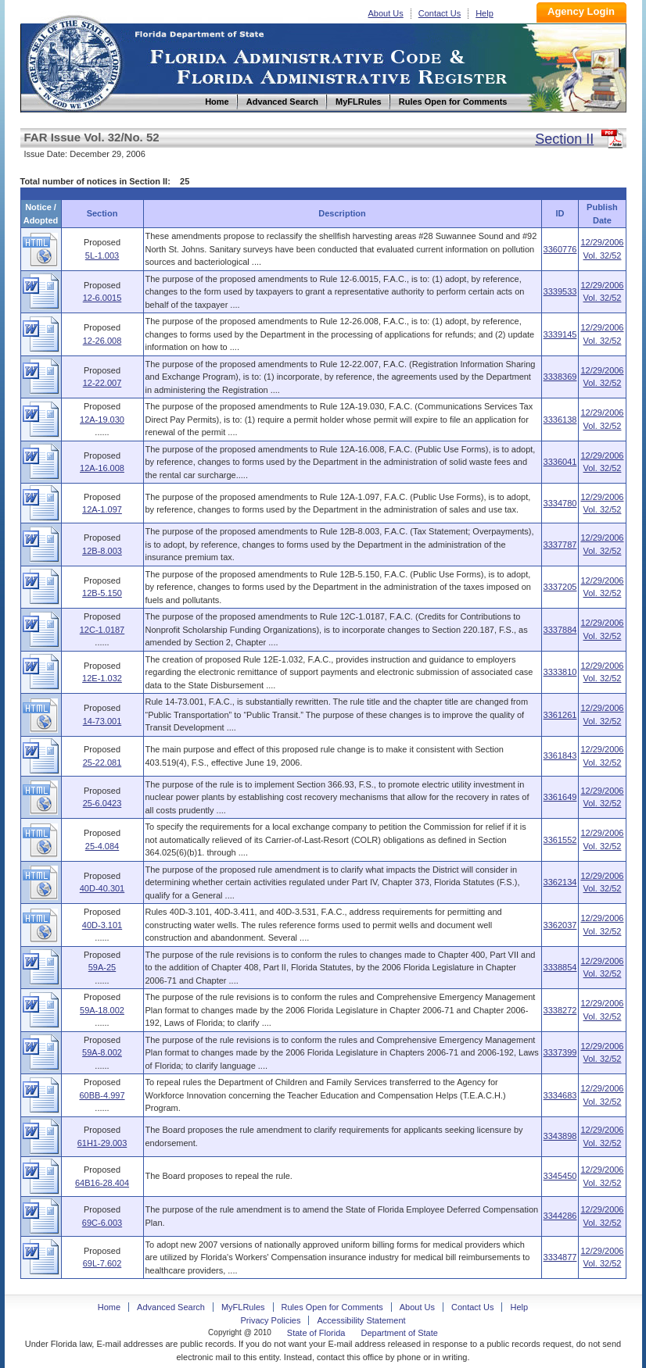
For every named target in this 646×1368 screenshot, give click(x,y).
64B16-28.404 (102, 1183)
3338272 (560, 1010)
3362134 (560, 882)
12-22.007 (102, 383)
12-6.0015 (102, 297)
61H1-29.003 (102, 1143)
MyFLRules (243, 1307)
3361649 (560, 797)
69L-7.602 (102, 1263)
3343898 (560, 1136)
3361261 (560, 715)
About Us (386, 13)
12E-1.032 (102, 678)
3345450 (560, 1175)
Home (73, 61)
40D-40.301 (102, 888)
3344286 (560, 1215)
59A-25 (102, 967)
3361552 (560, 840)
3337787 (560, 544)
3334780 (560, 503)
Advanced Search (171, 1307)
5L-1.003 (102, 255)
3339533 (560, 291)
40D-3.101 (102, 925)
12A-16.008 (102, 468)
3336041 (560, 461)
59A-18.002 (102, 1010)
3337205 (560, 586)
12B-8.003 (102, 550)
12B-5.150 (102, 593)
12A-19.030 (102, 419)
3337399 (560, 1052)
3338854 (560, 967)
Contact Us (439, 13)
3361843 (560, 755)
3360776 (560, 249)
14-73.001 (102, 721)
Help (484, 13)
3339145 (560, 334)
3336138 (560, 419)
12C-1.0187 (102, 629)
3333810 (560, 672)
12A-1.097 (102, 509)
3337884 (560, 629)
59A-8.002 (102, 1052)
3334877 (560, 1257)
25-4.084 (102, 846)
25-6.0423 (102, 803)
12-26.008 (102, 340)
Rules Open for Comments (332, 1307)
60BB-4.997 (101, 1095)
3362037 (560, 925)
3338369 (560, 376)
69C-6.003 (102, 1222)
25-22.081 (102, 762)
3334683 (560, 1095)
